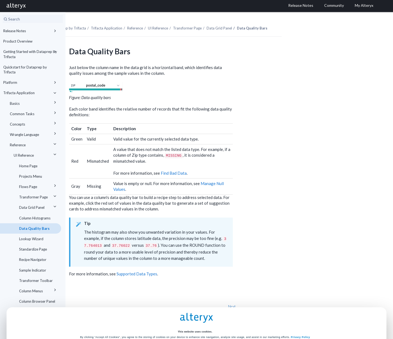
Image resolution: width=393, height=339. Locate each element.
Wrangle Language (34, 133)
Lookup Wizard (31, 239)
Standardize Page (33, 249)
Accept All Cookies (155, 318)
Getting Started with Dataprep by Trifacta (30, 54)
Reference (34, 144)
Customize (237, 318)
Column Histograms (34, 218)
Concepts (34, 123)
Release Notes (30, 31)
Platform (30, 82)
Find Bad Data (225, 163)
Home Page (28, 166)
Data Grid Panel (38, 206)
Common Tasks (34, 113)
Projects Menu (30, 176)
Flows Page (38, 186)
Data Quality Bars (34, 228)
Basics (34, 102)
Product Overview (17, 41)
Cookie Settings (195, 306)
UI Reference (36, 154)
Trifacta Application (30, 93)
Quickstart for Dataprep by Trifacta (25, 69)
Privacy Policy (300, 297)
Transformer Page (38, 196)
